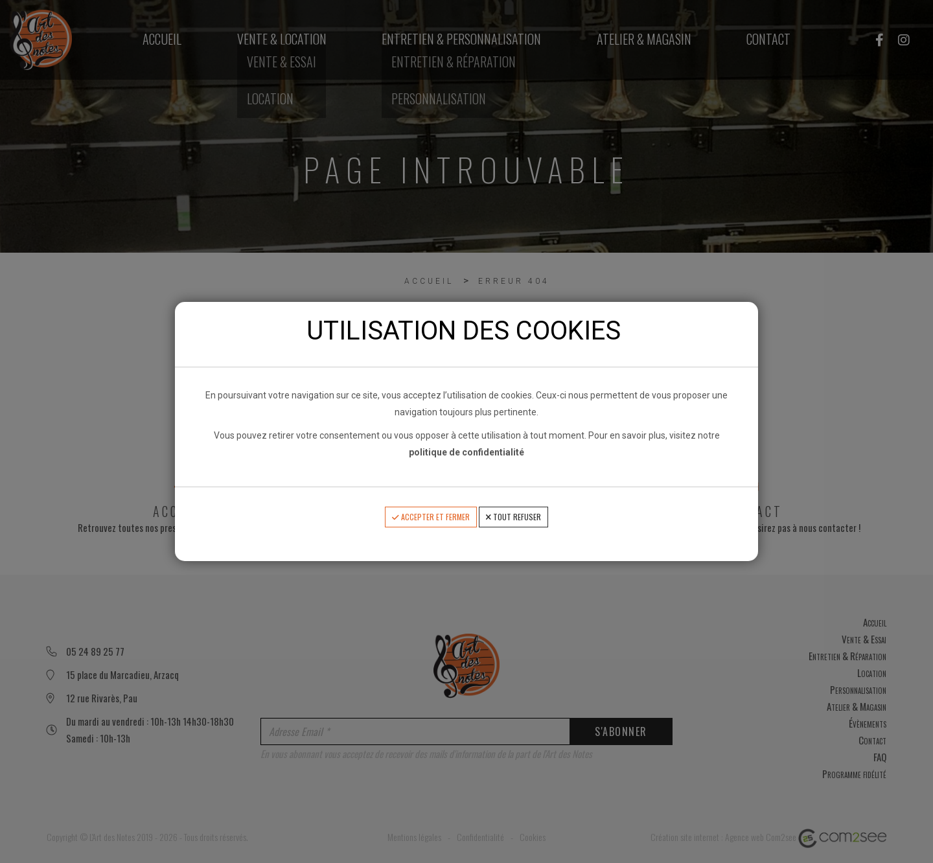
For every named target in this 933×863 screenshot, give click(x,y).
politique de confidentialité (466, 452)
